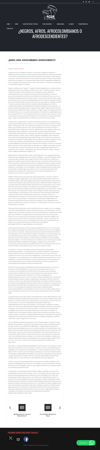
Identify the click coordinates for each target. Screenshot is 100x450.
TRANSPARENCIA (83, 24)
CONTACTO (10, 28)
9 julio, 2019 (11, 63)
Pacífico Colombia (18, 68)
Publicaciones (47, 24)
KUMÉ (16, 24)
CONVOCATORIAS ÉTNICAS (30, 24)
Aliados (71, 24)
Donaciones (60, 24)
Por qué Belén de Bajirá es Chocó (48, 415)
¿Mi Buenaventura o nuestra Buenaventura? (22, 415)
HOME (8, 24)
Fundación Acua (25, 63)
